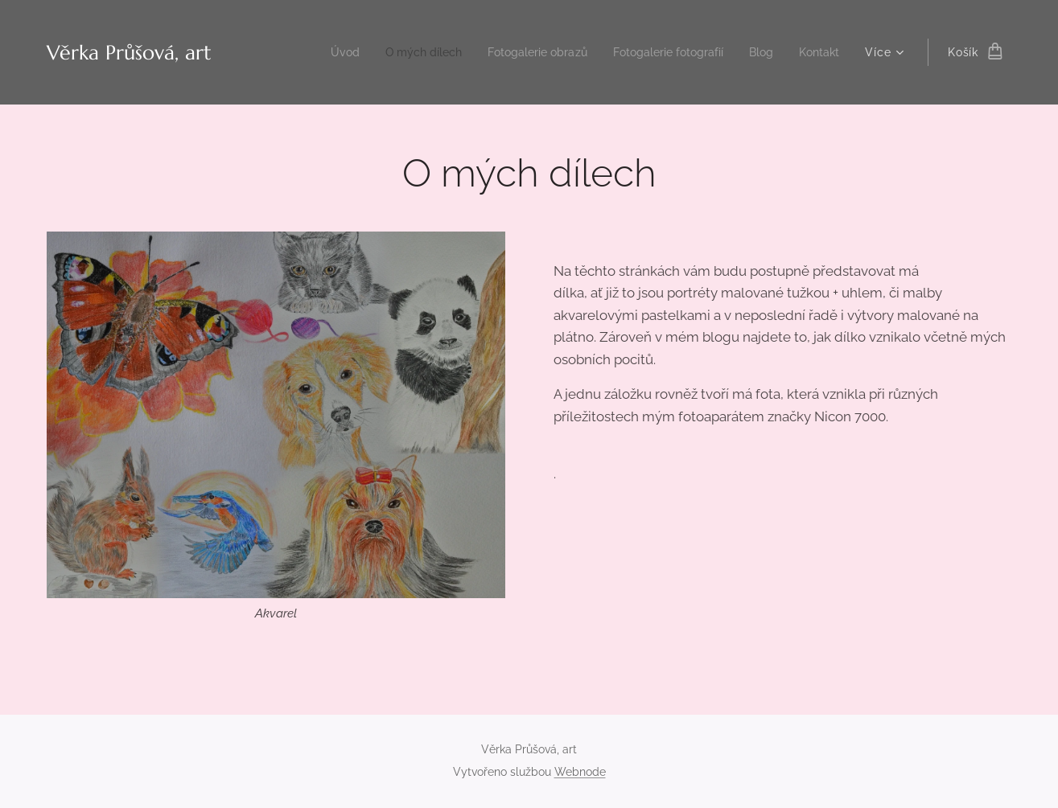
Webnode (580, 771)
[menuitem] (314, 52)
